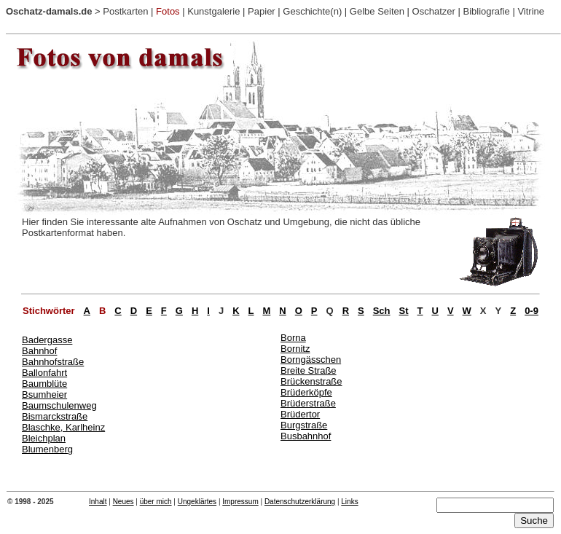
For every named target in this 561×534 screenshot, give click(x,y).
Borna (293, 337)
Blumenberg (47, 449)
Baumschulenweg (59, 405)
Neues (123, 502)
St (404, 310)
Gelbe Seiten (377, 11)
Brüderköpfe (306, 392)
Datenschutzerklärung (299, 502)
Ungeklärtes (197, 502)
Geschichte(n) (312, 11)
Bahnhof (39, 350)
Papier (261, 11)
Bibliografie (486, 11)
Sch (382, 310)
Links (349, 502)
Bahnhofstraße (53, 361)
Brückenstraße (311, 381)
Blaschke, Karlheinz (63, 427)
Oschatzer (433, 11)
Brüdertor (300, 414)
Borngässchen (310, 359)
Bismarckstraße (54, 416)
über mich (156, 502)
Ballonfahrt (44, 372)
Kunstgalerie (213, 11)
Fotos (168, 11)
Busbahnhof (305, 436)
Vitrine (530, 11)
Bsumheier (44, 394)
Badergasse (47, 339)
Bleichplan (44, 438)
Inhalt (97, 502)
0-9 (531, 310)
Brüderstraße (308, 403)
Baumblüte (44, 383)
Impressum (240, 502)
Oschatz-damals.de (49, 11)
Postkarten (125, 11)
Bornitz (295, 348)
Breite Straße (308, 370)
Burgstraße (303, 425)
